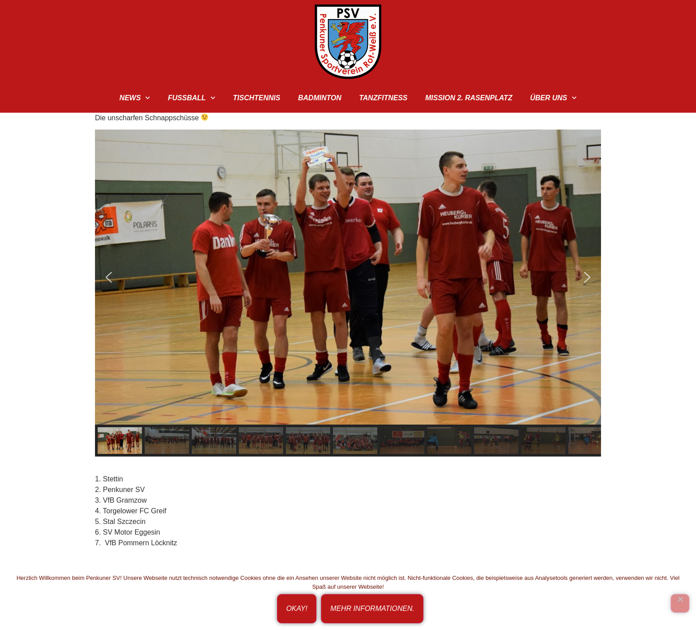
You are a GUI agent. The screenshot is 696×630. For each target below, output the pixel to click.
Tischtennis (257, 98)
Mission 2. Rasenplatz (468, 98)
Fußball (191, 98)
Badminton (319, 98)
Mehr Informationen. (372, 608)
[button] (109, 277)
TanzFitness (383, 98)
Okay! (297, 608)
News (134, 98)
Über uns (553, 98)
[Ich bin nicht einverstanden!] (680, 603)
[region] (348, 293)
